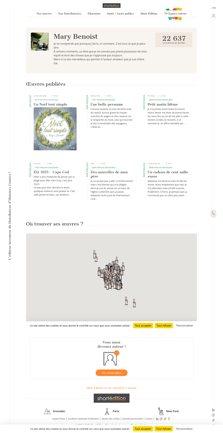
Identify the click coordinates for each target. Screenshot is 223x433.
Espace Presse (58, 418)
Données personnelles (132, 418)
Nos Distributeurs (69, 13)
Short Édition (148, 13)
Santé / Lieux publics (120, 13)
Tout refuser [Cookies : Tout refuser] (163, 429)
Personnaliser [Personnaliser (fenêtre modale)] (184, 429)
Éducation (94, 13)
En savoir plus (111, 372)
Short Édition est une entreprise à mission (111, 387)
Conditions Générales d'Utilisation (83, 418)
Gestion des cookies (110, 418)
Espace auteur (175, 13)
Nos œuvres (44, 13)
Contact (149, 418)
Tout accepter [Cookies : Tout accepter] (143, 429)
